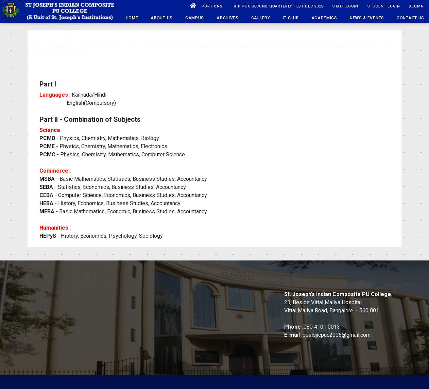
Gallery (260, 18)
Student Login (383, 6)
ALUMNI (417, 6)
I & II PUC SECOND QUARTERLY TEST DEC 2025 (277, 6)
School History (43, 299)
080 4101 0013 (322, 327)
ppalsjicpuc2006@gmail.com (337, 335)
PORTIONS (212, 6)
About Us (162, 18)
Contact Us (410, 18)
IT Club (291, 18)
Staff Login (345, 6)
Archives (228, 18)
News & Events (367, 18)
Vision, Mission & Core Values (62, 288)
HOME (132, 18)
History (34, 277)
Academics (324, 18)
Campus (194, 18)
